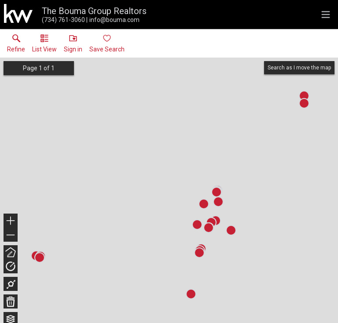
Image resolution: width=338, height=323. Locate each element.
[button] (44, 45)
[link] (16, 45)
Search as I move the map (299, 68)
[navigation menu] (326, 14)
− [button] (10, 235)
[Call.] (63, 19)
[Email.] (113, 19)
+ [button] (11, 221)
